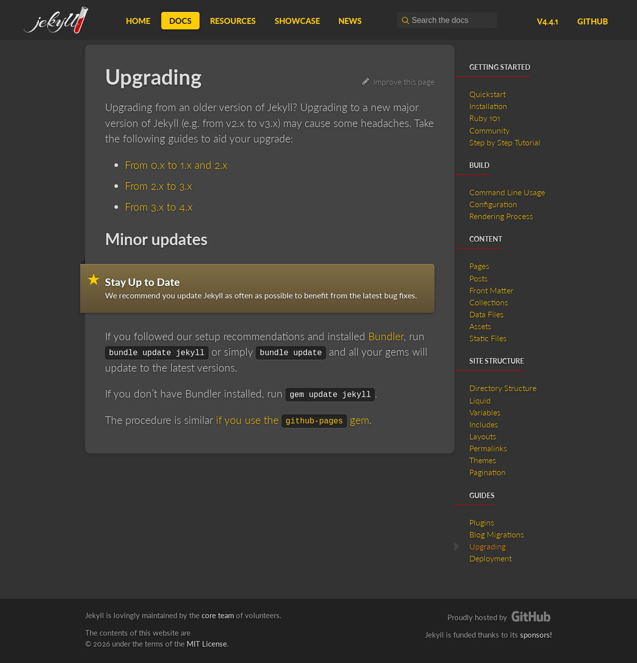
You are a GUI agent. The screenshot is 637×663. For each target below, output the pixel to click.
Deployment (490, 558)
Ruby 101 (484, 118)
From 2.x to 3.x (158, 185)
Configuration (493, 204)
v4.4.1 (547, 21)
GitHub (592, 21)
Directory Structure (502, 388)
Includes (483, 424)
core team (218, 615)
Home (138, 20)
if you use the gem (292, 419)
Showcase (297, 20)
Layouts (482, 436)
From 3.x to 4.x (159, 206)
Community (489, 130)
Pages (479, 265)
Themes (482, 460)
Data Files (486, 314)
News (350, 20)
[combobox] (447, 20)
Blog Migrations (496, 534)
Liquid (480, 400)
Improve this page (398, 81)
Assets (480, 326)
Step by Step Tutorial (504, 142)
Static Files (488, 338)
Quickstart (487, 94)
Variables (485, 412)
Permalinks (488, 448)
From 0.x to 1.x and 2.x (176, 164)
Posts (478, 278)
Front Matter (491, 290)
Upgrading (487, 546)
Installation (488, 106)
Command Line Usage (507, 192)
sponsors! (536, 634)
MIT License (207, 643)
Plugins (481, 522)
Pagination (487, 472)
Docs (180, 20)
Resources (233, 20)
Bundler (386, 336)
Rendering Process (501, 216)
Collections (488, 302)
